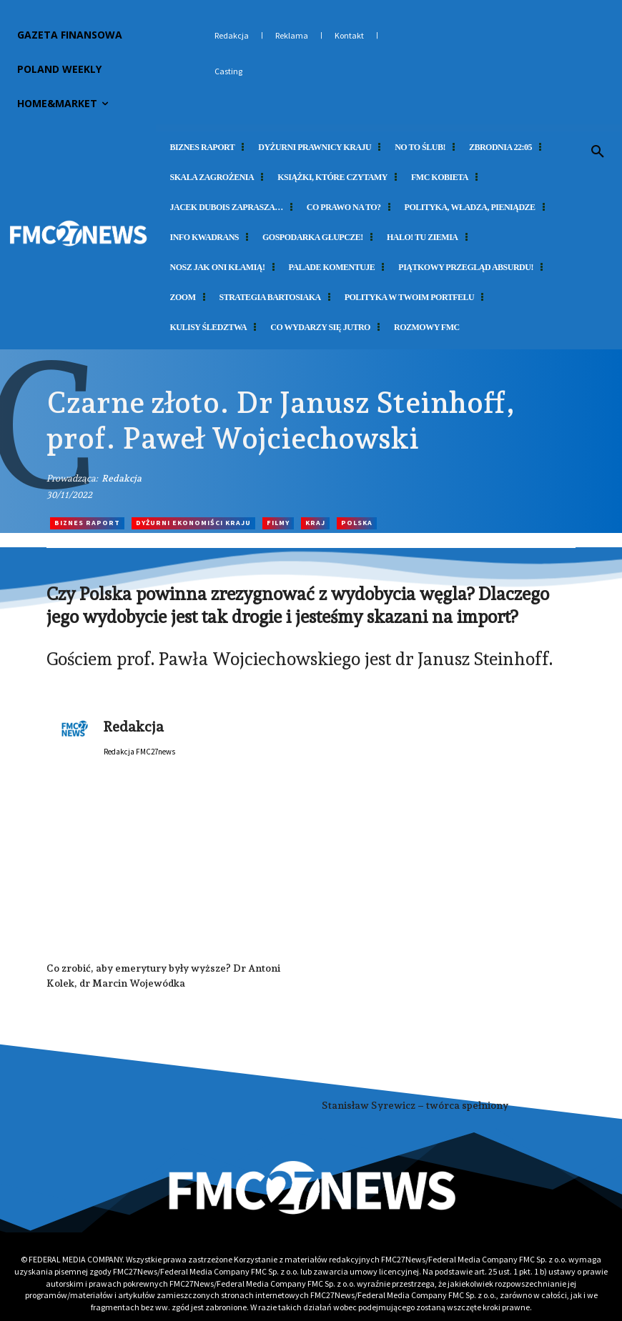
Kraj (315, 523)
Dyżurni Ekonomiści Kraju (193, 523)
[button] (598, 152)
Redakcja (122, 478)
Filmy (278, 523)
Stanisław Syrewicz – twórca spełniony (415, 1105)
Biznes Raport (87, 523)
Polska (357, 523)
